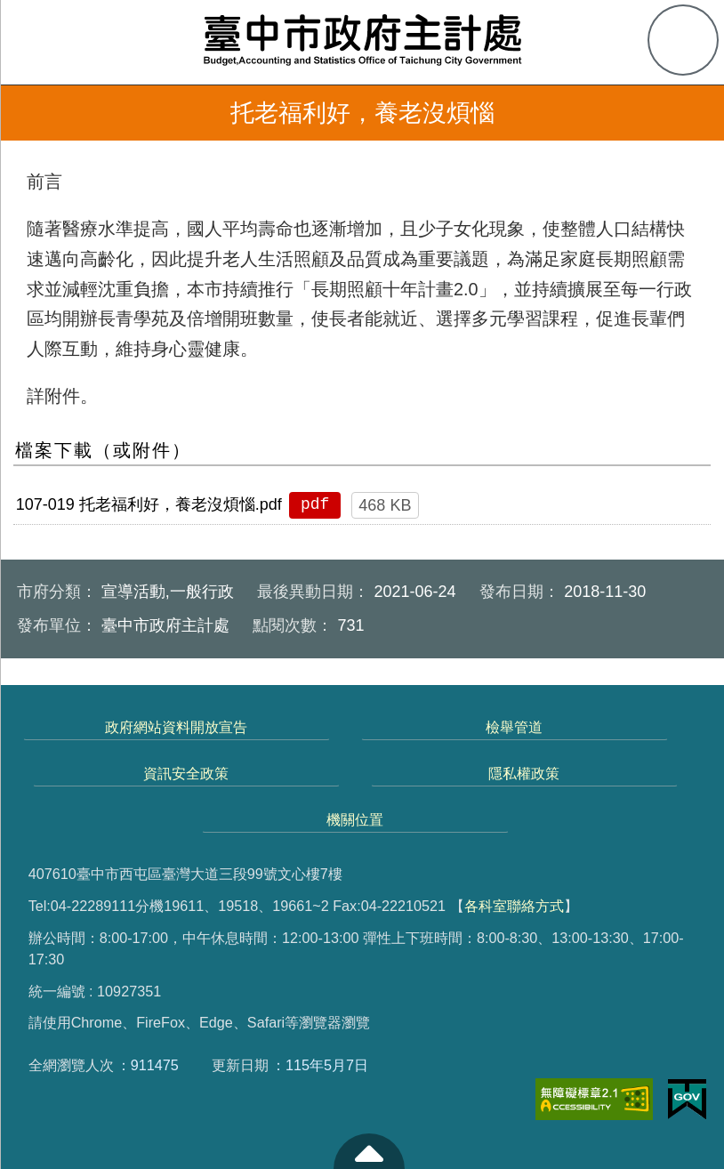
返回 (37, 113)
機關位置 (354, 819)
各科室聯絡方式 (514, 906)
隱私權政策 (523, 773)
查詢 (683, 40)
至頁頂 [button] (369, 1151)
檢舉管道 (514, 727)
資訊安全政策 (186, 773)
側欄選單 (41, 41)
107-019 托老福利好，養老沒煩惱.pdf (149, 504)
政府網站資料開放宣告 (176, 727)
